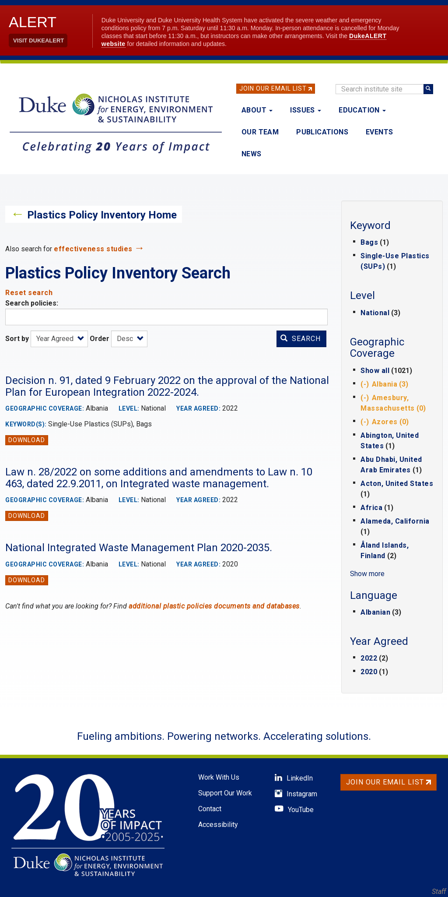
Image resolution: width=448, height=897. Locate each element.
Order (99, 338)
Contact (209, 809)
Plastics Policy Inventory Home (102, 215)
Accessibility (218, 824)
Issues (305, 110)
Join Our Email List (273, 88)
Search (300, 338)
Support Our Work (225, 793)
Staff (439, 891)
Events (379, 132)
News (252, 154)
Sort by (17, 338)
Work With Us (218, 777)
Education (362, 110)
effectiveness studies (93, 249)
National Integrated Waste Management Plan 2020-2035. (138, 548)
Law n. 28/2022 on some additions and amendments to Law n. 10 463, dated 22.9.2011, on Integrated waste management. (158, 477)
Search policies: (31, 303)
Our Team (260, 132)
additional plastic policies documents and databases (214, 606)
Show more (367, 574)
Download (26, 439)
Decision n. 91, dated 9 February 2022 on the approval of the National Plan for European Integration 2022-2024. (167, 386)
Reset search (28, 292)
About (257, 110)
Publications (322, 132)
